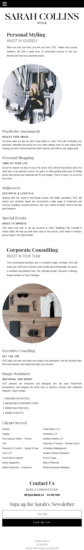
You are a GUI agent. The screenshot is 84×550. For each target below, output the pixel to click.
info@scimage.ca (34, 495)
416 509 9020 (53, 495)
